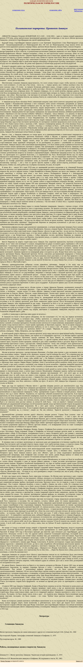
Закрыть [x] (79, 661)
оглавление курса (18, 10)
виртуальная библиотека (78, 10)
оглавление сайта (55, 10)
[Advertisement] (41, 17)
